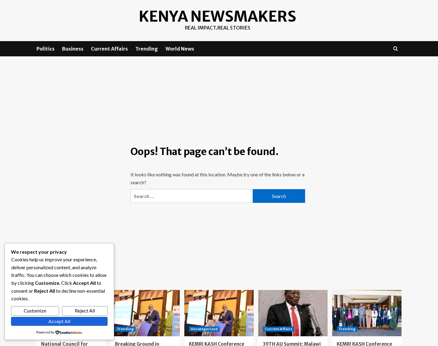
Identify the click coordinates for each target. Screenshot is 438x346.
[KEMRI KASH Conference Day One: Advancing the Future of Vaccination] (366, 313)
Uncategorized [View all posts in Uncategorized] (204, 329)
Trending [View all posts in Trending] (125, 329)
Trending (146, 49)
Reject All (85, 310)
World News (179, 49)
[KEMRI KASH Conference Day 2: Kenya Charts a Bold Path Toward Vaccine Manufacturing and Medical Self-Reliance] (219, 313)
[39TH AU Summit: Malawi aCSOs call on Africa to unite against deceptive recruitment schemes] (293, 313)
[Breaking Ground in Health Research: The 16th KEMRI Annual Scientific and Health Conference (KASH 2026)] (145, 313)
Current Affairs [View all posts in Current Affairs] (278, 329)
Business (72, 49)
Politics (45, 49)
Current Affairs (109, 49)
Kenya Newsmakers (218, 16)
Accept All (59, 321)
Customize (35, 310)
